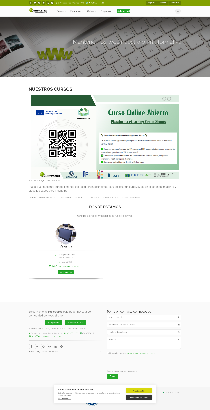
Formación (75, 11)
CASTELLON (66, 198)
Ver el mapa (66, 275)
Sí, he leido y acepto (132, 353)
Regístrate (151, 3)
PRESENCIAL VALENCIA (48, 198)
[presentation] (127, 362)
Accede (163, 3)
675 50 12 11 (72, 333)
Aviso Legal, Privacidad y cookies (44, 352)
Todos (33, 198)
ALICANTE (78, 198)
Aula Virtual (175, 3)
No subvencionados (131, 198)
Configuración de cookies (139, 397)
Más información (64, 398)
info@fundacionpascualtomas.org (66, 269)
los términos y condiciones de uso (140, 353)
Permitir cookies (139, 391)
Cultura (90, 11)
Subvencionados (110, 198)
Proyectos (106, 11)
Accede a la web (76, 323)
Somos (60, 11)
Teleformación (92, 198)
